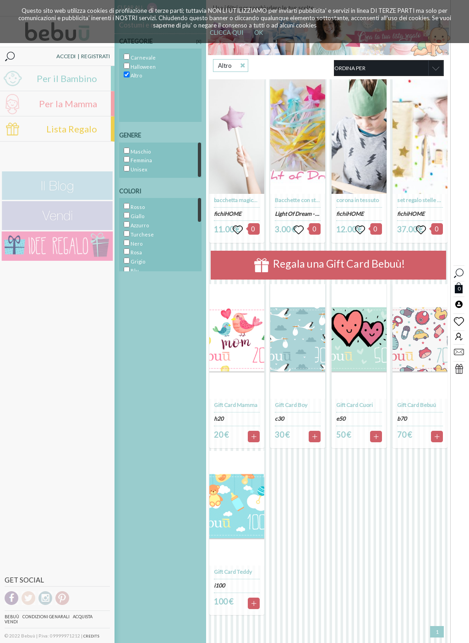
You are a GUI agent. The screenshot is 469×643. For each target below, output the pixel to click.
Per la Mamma (68, 103)
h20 (219, 418)
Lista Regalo (71, 128)
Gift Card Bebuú (416, 404)
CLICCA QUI (226, 32)
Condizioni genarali (46, 616)
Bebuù (12, 616)
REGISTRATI (95, 56)
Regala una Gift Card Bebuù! (329, 265)
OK (258, 32)
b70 (402, 418)
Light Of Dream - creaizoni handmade (319, 213)
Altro (225, 65)
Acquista (83, 616)
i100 (219, 585)
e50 (340, 418)
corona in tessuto (357, 200)
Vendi (11, 621)
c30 (279, 418)
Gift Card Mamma (235, 404)
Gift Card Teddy (233, 571)
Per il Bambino (67, 78)
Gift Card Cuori (354, 404)
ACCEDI (66, 56)
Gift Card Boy (291, 404)
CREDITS (91, 636)
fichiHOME (227, 213)
